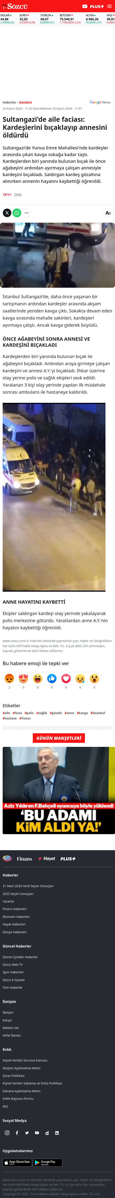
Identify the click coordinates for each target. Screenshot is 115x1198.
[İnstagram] (7, 1133)
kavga (83, 713)
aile (7, 713)
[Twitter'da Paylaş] (7, 212)
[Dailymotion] (47, 1133)
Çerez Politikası (14, 1076)
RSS (5, 1106)
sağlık (42, 713)
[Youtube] (37, 1133)
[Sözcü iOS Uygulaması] (17, 1162)
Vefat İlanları (12, 1035)
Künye (7, 1020)
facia (18, 713)
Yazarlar (8, 901)
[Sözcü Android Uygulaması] (47, 1162)
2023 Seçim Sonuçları (18, 894)
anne (70, 713)
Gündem (25, 102)
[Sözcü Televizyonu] (7, 859)
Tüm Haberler (13, 987)
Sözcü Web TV (13, 964)
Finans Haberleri (15, 909)
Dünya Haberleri (15, 932)
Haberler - (10, 102)
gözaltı (57, 713)
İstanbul (99, 713)
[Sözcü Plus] (68, 858)
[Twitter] (27, 1133)
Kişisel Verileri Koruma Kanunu (25, 1060)
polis (30, 713)
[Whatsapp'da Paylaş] (16, 212)
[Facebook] (17, 1133)
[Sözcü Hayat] (46, 858)
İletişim (9, 1001)
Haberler (10, 875)
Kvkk (7, 1049)
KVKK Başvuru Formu (18, 1098)
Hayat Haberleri (14, 924)
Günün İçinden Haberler (20, 957)
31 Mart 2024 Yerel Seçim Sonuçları (28, 886)
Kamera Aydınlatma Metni (21, 1091)
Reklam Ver (11, 1028)
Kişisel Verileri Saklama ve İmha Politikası (32, 1083)
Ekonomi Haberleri (16, 917)
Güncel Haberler (17, 946)
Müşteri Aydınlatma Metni (21, 1068)
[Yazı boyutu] (107, 212)
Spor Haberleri (13, 972)
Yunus (26, 718)
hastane (11, 718)
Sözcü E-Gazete (14, 980)
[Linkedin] (57, 1133)
